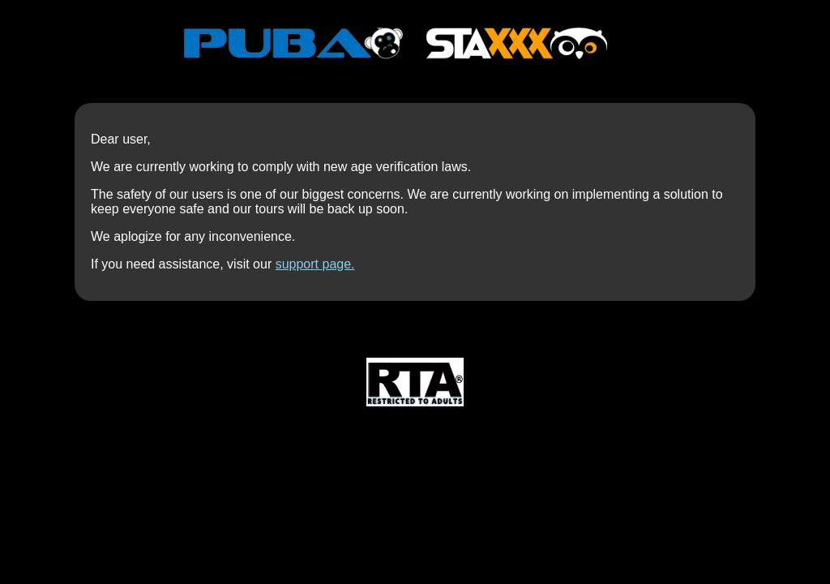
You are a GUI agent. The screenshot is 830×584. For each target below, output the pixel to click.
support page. (315, 264)
